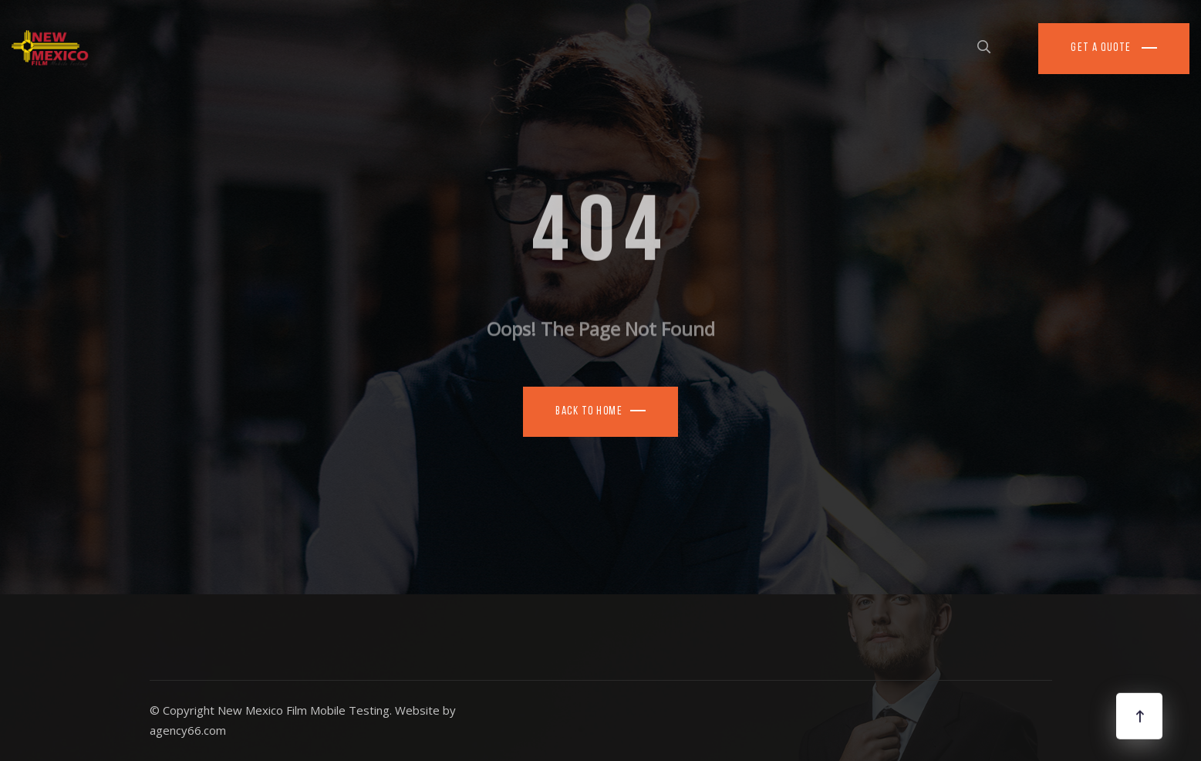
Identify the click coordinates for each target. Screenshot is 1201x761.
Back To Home (588, 412)
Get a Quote (1102, 48)
